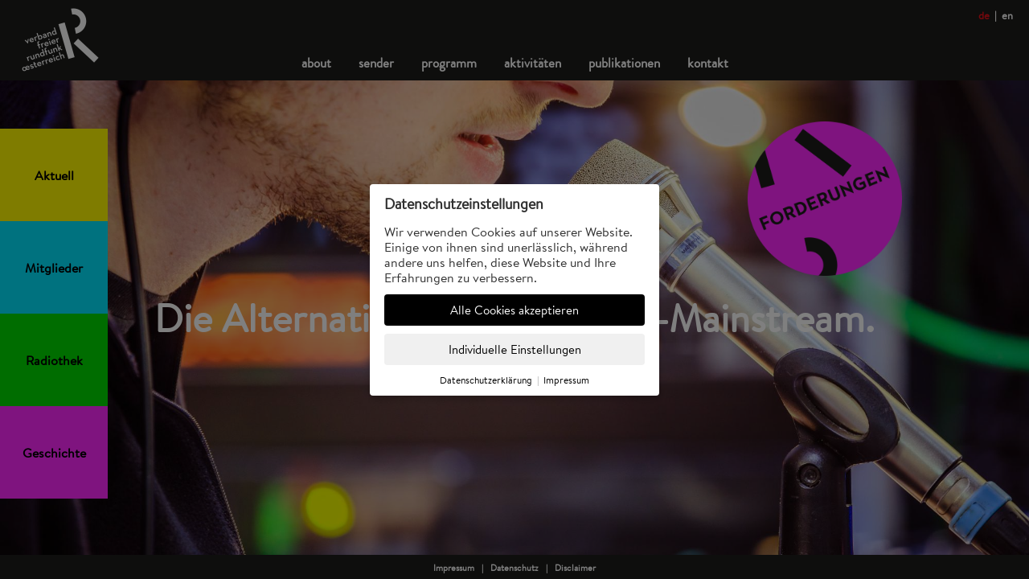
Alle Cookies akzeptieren (514, 310)
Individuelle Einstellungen (515, 349)
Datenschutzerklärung (486, 380)
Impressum (566, 380)
